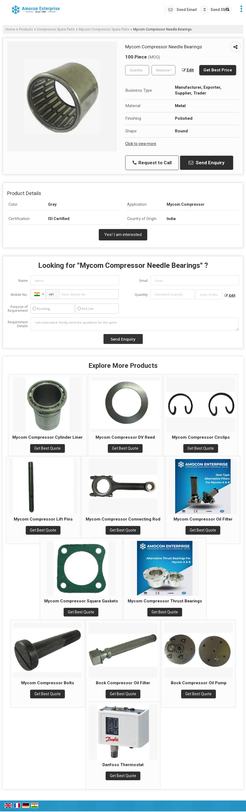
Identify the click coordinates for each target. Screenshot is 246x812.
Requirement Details (18, 324)
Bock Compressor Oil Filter (123, 682)
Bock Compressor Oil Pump (199, 682)
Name (23, 280)
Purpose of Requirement (18, 309)
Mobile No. (19, 294)
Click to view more (140, 143)
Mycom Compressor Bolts (47, 682)
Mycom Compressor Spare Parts (104, 29)
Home (10, 29)
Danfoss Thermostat (123, 764)
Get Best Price (217, 70)
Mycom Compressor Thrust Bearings (165, 601)
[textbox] (163, 70)
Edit (188, 70)
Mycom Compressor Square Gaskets (81, 601)
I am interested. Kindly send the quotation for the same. (134, 324)
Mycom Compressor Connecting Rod (123, 519)
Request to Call (152, 163)
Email (143, 280)
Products (26, 29)
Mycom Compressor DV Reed (125, 437)
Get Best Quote (47, 448)
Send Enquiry (207, 162)
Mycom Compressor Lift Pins (43, 519)
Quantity (141, 294)
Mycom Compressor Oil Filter (203, 519)
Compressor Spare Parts (56, 29)
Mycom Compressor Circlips (201, 437)
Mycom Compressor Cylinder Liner (47, 437)
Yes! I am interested (123, 234)
